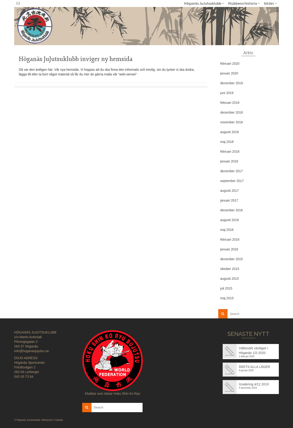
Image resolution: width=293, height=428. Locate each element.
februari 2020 (230, 63)
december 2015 (231, 259)
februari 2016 (230, 239)
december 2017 (231, 171)
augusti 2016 (229, 220)
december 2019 (231, 83)
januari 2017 (229, 200)
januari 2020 (229, 73)
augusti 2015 (229, 278)
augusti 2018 (229, 132)
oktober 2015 (229, 269)
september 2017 (232, 181)
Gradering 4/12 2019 (254, 384)
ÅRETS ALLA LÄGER (254, 367)
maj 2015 (227, 298)
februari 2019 (230, 102)
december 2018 (231, 112)
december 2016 (231, 210)
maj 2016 (227, 230)
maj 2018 (227, 142)
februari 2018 (230, 151)
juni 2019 (227, 93)
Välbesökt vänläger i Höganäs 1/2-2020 (253, 350)
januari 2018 (229, 161)
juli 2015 (226, 288)
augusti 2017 (229, 190)
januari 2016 (229, 249)
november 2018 (231, 122)
